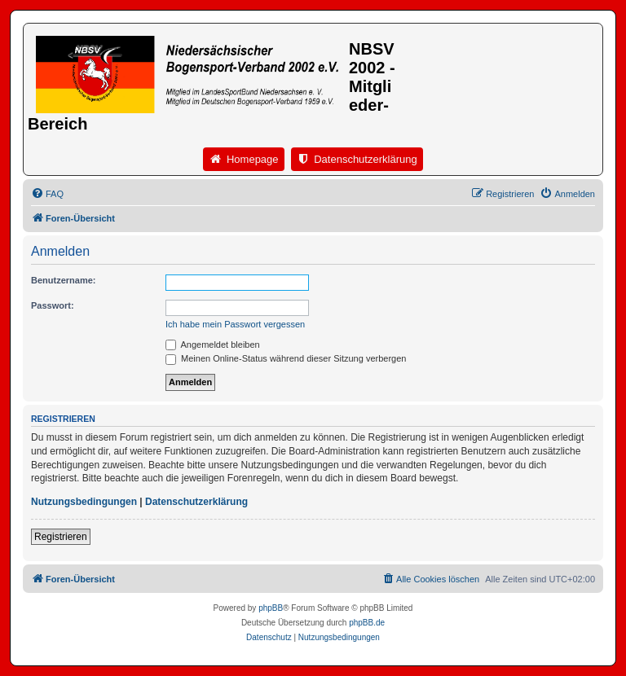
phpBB (270, 608)
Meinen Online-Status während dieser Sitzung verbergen (285, 358)
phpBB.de (367, 622)
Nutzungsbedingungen (84, 501)
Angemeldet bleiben (212, 344)
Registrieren (60, 536)
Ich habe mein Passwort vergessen (235, 324)
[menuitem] (47, 194)
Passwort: (52, 305)
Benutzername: (63, 280)
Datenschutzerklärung (196, 501)
